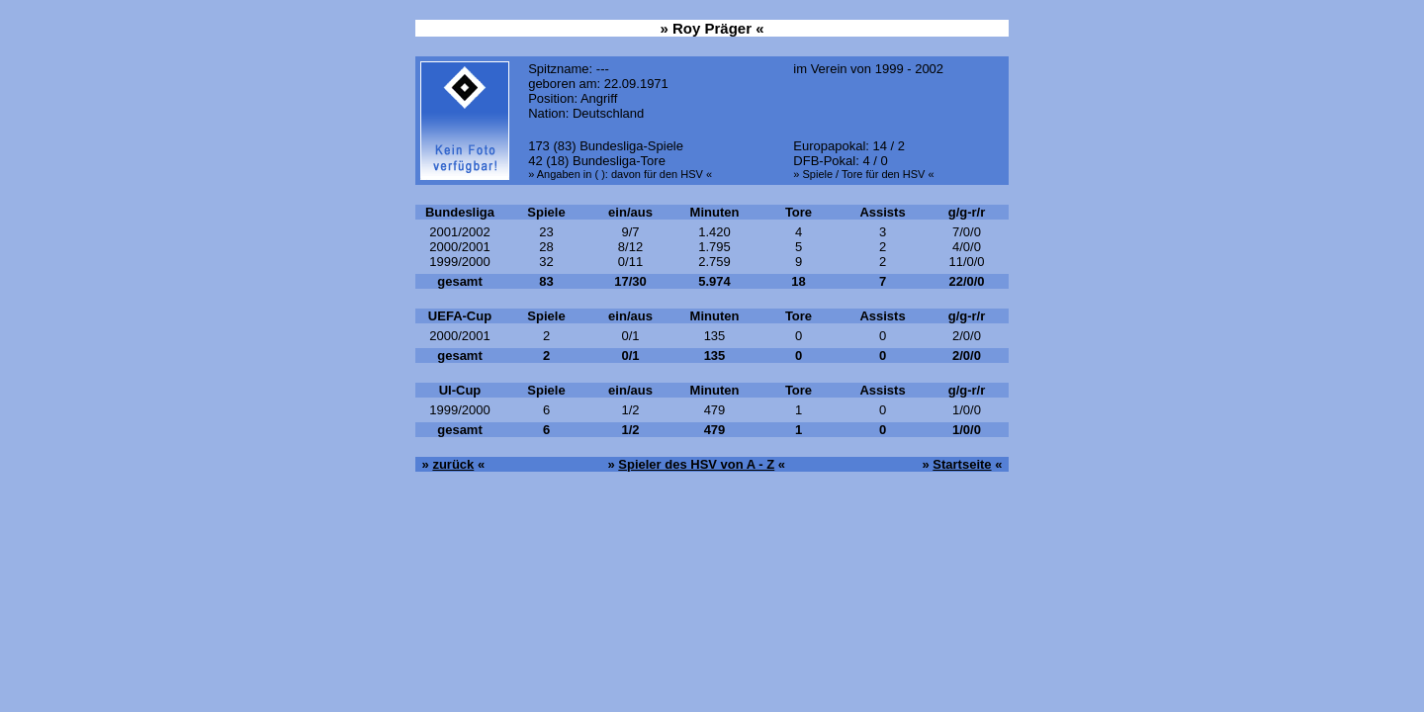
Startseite (962, 464)
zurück (453, 464)
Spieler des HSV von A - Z (696, 464)
